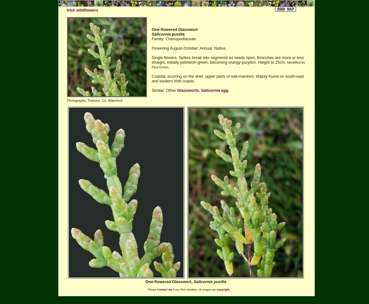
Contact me (164, 289)
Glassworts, (203, 90)
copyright (223, 289)
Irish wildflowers (82, 10)
